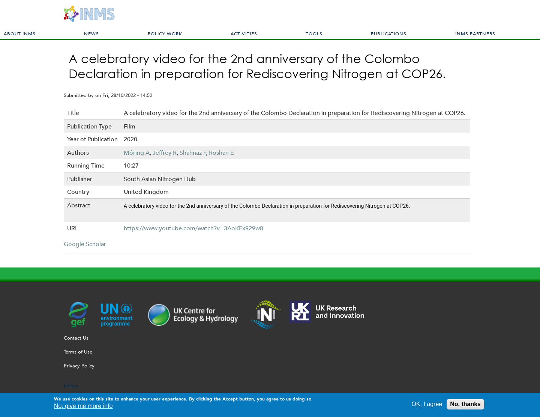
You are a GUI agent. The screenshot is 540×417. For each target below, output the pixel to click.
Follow (71, 385)
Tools (314, 33)
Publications (388, 33)
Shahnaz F (193, 153)
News (91, 33)
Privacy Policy (79, 366)
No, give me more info (83, 407)
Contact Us (76, 338)
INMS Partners (475, 33)
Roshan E (221, 153)
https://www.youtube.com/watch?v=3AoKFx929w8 (193, 228)
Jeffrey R (165, 153)
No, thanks (465, 405)
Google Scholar (85, 244)
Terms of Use (78, 352)
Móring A (137, 153)
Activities (244, 33)
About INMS (20, 33)
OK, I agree (426, 405)
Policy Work (165, 33)
